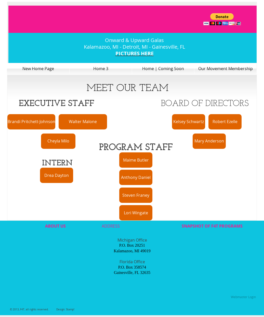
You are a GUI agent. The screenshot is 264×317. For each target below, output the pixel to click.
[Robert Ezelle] (225, 121)
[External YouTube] (54, 260)
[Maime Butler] (135, 160)
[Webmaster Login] (243, 297)
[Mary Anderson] (209, 141)
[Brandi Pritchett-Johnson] (31, 121)
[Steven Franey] (135, 195)
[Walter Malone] (83, 121)
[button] (222, 19)
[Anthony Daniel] (135, 177)
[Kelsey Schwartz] (188, 121)
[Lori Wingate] (135, 212)
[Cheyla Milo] (58, 141)
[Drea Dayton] (56, 175)
